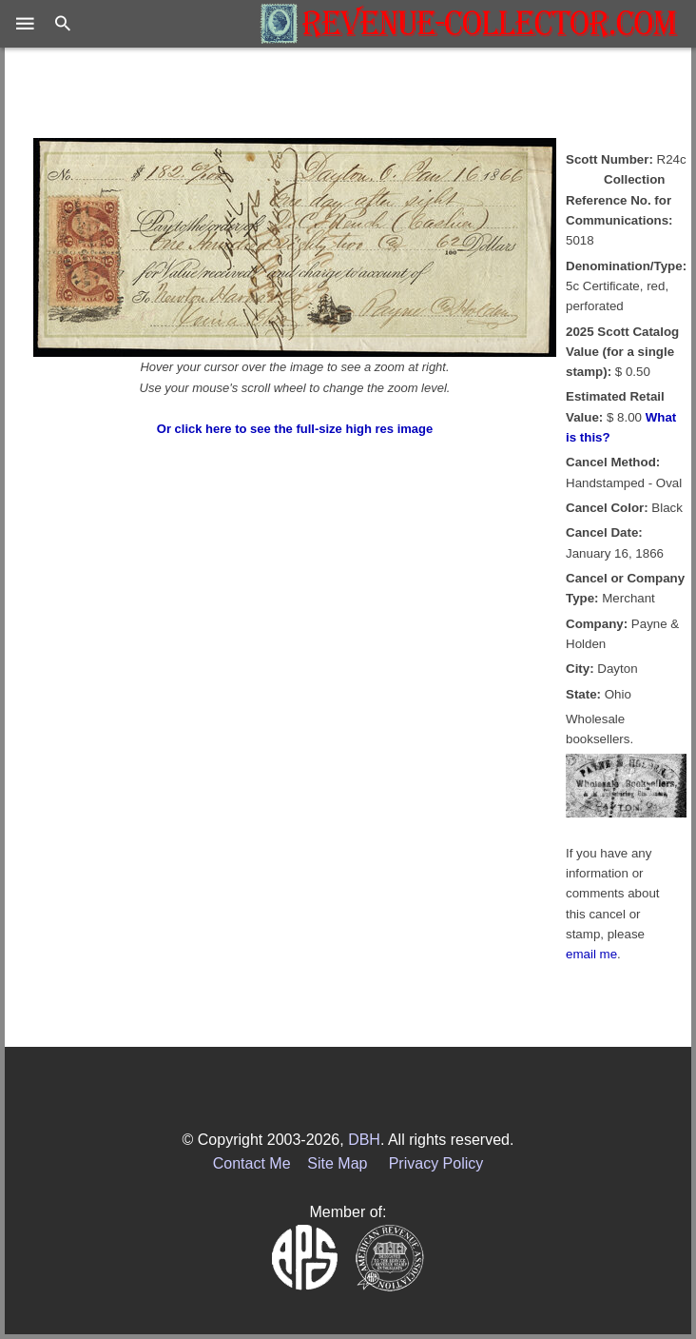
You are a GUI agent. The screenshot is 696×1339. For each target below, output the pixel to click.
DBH (364, 1140)
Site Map (337, 1163)
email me (591, 954)
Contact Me (252, 1163)
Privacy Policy (436, 1163)
